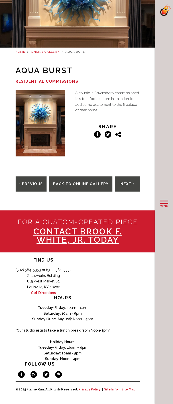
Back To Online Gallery (80, 184)
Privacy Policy (89, 389)
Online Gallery (45, 51)
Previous (31, 184)
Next (127, 184)
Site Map (128, 389)
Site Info (111, 389)
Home (20, 51)
